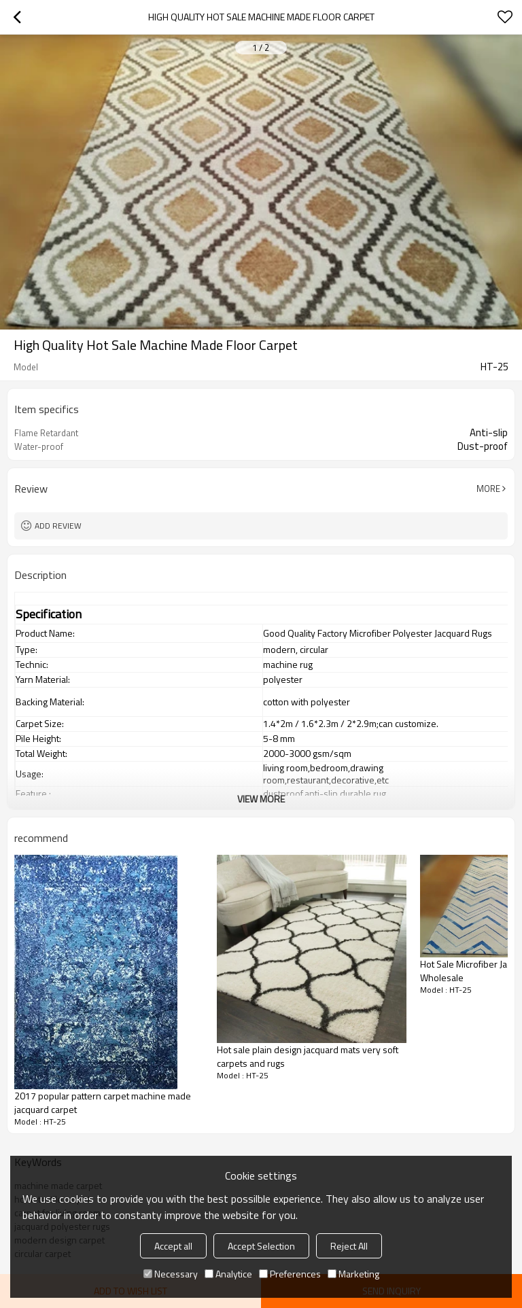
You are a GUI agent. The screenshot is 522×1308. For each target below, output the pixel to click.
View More (261, 799)
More (488, 488)
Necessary (170, 1274)
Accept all (173, 1246)
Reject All (349, 1246)
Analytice (228, 1274)
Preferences (290, 1274)
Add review (58, 525)
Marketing (353, 1274)
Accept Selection (261, 1246)
